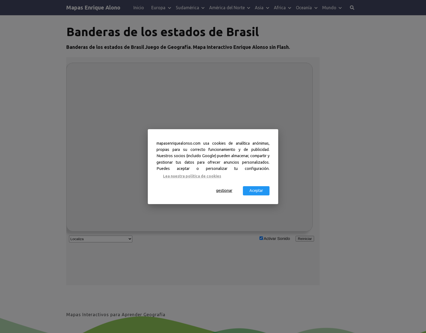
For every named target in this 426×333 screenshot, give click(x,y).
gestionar (224, 190)
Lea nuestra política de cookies (192, 176)
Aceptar (256, 190)
